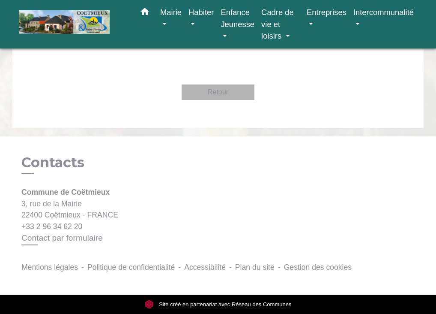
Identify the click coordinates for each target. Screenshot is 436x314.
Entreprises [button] (326, 12)
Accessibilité (205, 267)
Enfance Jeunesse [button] (237, 18)
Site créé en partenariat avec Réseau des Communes (218, 304)
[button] (145, 13)
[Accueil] (72, 24)
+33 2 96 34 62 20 (51, 226)
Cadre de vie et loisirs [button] (277, 24)
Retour (218, 92)
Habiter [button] (201, 12)
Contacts (52, 162)
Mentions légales (49, 267)
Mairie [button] (171, 12)
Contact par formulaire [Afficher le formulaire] (62, 237)
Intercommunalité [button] (383, 12)
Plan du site (255, 267)
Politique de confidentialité (131, 267)
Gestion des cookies (318, 267)
